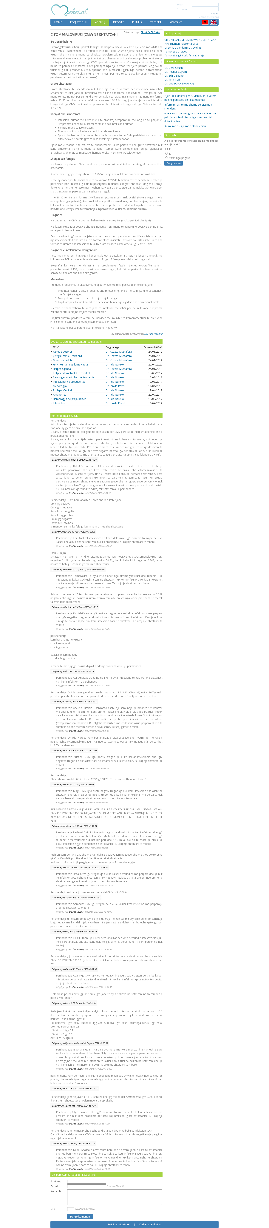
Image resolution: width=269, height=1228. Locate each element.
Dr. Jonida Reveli (115, 386)
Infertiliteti (59, 403)
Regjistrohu (78, 22)
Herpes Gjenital (62, 369)
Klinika (137, 22)
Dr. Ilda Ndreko (150, 32)
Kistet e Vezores (62, 351)
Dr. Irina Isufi (172, 79)
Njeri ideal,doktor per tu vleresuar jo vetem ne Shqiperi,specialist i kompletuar (190, 97)
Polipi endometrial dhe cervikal (71, 373)
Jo (168, 153)
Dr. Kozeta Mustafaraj (119, 351)
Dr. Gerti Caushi (173, 68)
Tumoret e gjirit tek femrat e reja (184, 55)
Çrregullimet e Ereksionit (67, 356)
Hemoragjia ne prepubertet (69, 399)
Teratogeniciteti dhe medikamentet (74, 377)
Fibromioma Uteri (63, 360)
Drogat (118, 22)
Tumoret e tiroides (175, 51)
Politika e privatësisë (118, 1224)
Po (168, 149)
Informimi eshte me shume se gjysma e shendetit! (188, 106)
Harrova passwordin (208, 16)
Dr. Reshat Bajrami (175, 71)
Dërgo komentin (80, 1216)
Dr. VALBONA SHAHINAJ (179, 83)
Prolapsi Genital (62, 390)
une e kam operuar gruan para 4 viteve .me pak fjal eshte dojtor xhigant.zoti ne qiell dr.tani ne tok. (190, 117)
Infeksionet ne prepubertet (69, 381)
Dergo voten (174, 163)
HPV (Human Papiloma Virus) (70, 364)
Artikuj (100, 22)
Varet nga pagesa (177, 158)
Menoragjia (60, 386)
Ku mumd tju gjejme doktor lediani (185, 126)
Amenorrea (60, 394)
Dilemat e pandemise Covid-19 (183, 47)
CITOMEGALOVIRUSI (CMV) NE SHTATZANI (190, 39)
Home (58, 22)
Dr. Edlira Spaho (174, 75)
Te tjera (155, 22)
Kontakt (175, 22)
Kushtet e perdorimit (150, 1224)
